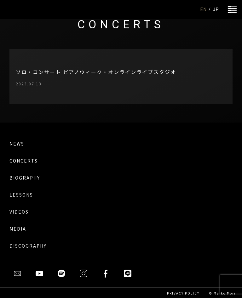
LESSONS (21, 195)
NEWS (16, 143)
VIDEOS (19, 212)
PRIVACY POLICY (183, 293)
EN (203, 9)
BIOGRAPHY (24, 178)
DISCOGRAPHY (28, 246)
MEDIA (17, 229)
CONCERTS (23, 161)
